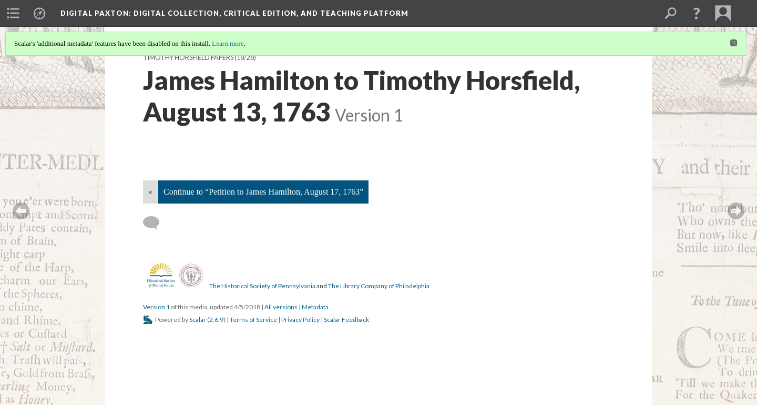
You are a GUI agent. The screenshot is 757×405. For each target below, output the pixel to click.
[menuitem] (13, 13)
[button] (696, 13)
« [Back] (150, 191)
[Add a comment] (156, 223)
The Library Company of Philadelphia (378, 286)
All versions (281, 307)
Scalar (197, 319)
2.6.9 (216, 319)
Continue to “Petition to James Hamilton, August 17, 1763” (263, 191)
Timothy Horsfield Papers (188, 58)
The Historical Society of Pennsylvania (262, 286)
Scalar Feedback (346, 319)
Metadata (315, 307)
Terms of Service (253, 319)
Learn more (227, 43)
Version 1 (156, 307)
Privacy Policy (300, 319)
